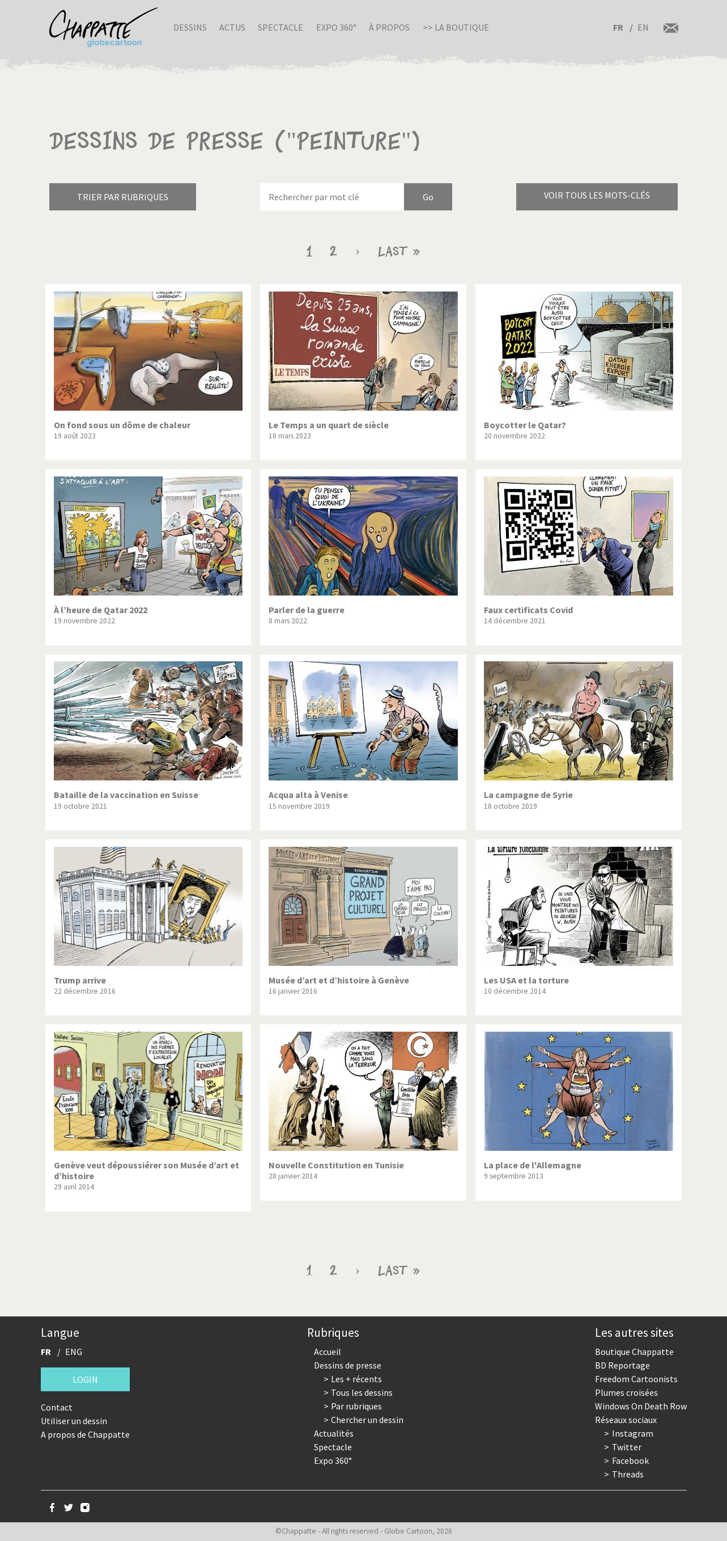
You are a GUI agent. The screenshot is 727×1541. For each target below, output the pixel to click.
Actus (232, 27)
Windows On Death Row (641, 1406)
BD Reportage (622, 1365)
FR (618, 27)
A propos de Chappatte (85, 1434)
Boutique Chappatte (634, 1351)
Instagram (632, 1433)
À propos (389, 27)
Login (85, 1379)
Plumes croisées (626, 1392)
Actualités (334, 1433)
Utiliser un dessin (74, 1420)
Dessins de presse (347, 1365)
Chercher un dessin (367, 1419)
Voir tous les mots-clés (597, 195)
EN (643, 27)
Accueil (327, 1351)
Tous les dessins (362, 1392)
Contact (57, 1407)
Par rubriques (356, 1406)
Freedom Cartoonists (636, 1378)
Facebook (630, 1460)
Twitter (626, 1447)
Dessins (190, 27)
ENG (73, 1351)
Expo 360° (336, 27)
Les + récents (356, 1378)
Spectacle (280, 27)
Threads (628, 1474)
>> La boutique (456, 27)
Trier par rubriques (122, 196)
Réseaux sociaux (626, 1419)
